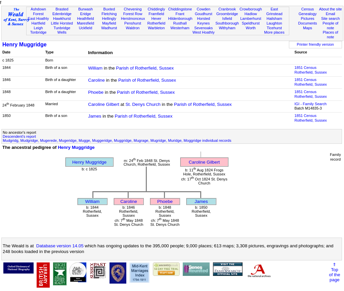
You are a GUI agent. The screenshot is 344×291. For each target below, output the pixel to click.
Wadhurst (109, 28)
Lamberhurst (250, 18)
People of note (330, 25)
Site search (330, 18)
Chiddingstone (180, 9)
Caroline (96, 80)
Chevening (133, 9)
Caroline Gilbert (103, 104)
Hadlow (251, 14)
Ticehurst (274, 28)
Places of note (330, 34)
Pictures (307, 18)
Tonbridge (38, 32)
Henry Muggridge (24, 44)
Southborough (227, 23)
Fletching (109, 14)
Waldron (133, 28)
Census (307, 9)
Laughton (274, 23)
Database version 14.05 (60, 245)
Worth (251, 28)
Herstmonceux (133, 18)
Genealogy (308, 14)
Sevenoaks (203, 28)
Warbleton (156, 28)
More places (274, 32)
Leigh (38, 28)
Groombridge (227, 14)
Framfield (156, 14)
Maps (307, 28)
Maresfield (85, 23)
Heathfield (85, 18)
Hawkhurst (62, 18)
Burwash (85, 9)
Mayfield (109, 23)
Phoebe (95, 92)
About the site (330, 9)
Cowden (203, 9)
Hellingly (109, 18)
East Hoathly (38, 18)
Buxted (109, 9)
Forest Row (132, 14)
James (94, 116)
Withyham (227, 28)
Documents (307, 23)
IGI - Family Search (311, 104)
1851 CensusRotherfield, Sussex (311, 70)
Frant (180, 14)
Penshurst (132, 23)
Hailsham (274, 18)
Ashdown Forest (38, 11)
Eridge (85, 14)
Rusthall (180, 23)
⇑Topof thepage (334, 272)
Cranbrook (227, 9)
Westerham (179, 28)
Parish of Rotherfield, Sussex (145, 68)
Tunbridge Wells (62, 30)
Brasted (61, 9)
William (95, 68)
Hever (157, 18)
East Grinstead (274, 11)
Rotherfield (156, 23)
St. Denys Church (142, 104)
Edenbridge (62, 14)
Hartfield (38, 23)
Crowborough (251, 9)
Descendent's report (19, 136)
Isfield (227, 18)
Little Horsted (62, 23)
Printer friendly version (315, 44)
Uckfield (85, 28)
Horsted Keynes (203, 20)
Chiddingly (156, 9)
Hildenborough (180, 18)
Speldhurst (251, 23)
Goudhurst (203, 14)
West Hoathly (203, 32)
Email (330, 14)
